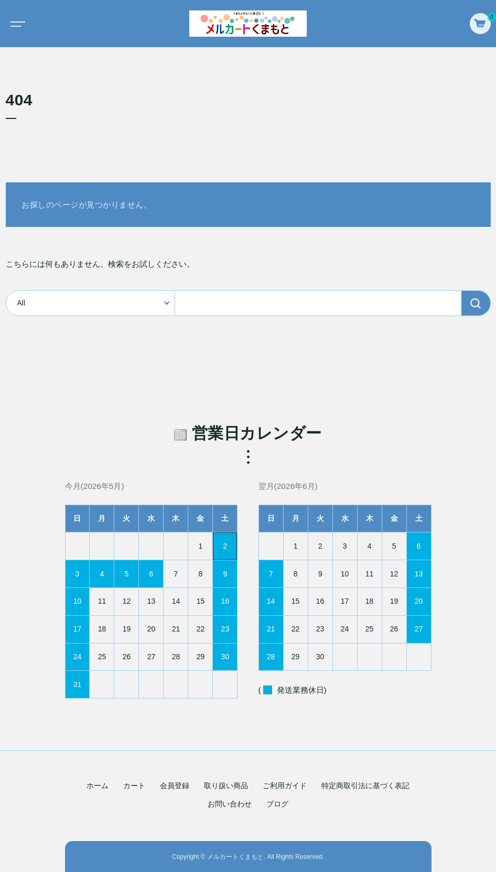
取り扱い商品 (226, 785)
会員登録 (174, 785)
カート (134, 785)
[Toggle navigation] (15, 23)
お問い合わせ (230, 804)
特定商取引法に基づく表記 (365, 785)
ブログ (277, 804)
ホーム (98, 785)
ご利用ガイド (285, 785)
